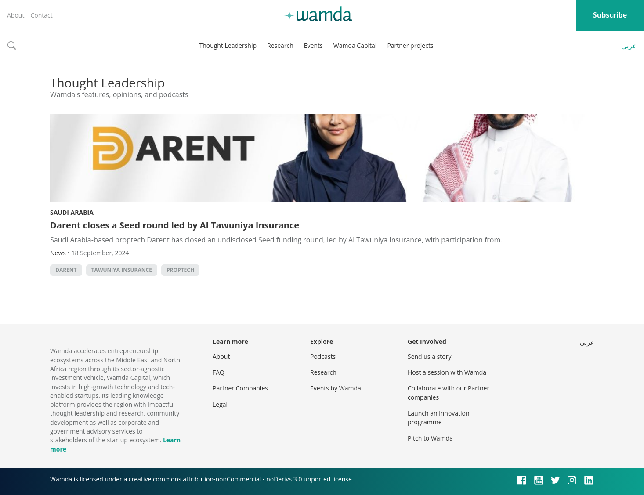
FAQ (218, 372)
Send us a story (429, 356)
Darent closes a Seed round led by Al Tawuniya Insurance (174, 225)
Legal (220, 404)
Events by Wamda (335, 388)
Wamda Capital (355, 45)
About (15, 15)
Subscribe (610, 15)
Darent (66, 270)
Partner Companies (240, 388)
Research (280, 45)
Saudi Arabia (72, 212)
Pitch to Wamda (430, 438)
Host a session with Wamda (447, 372)
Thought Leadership (228, 45)
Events (313, 45)
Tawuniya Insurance (121, 270)
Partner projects (410, 45)
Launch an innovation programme (439, 417)
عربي (629, 45)
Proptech (180, 270)
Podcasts (323, 356)
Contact (41, 15)
